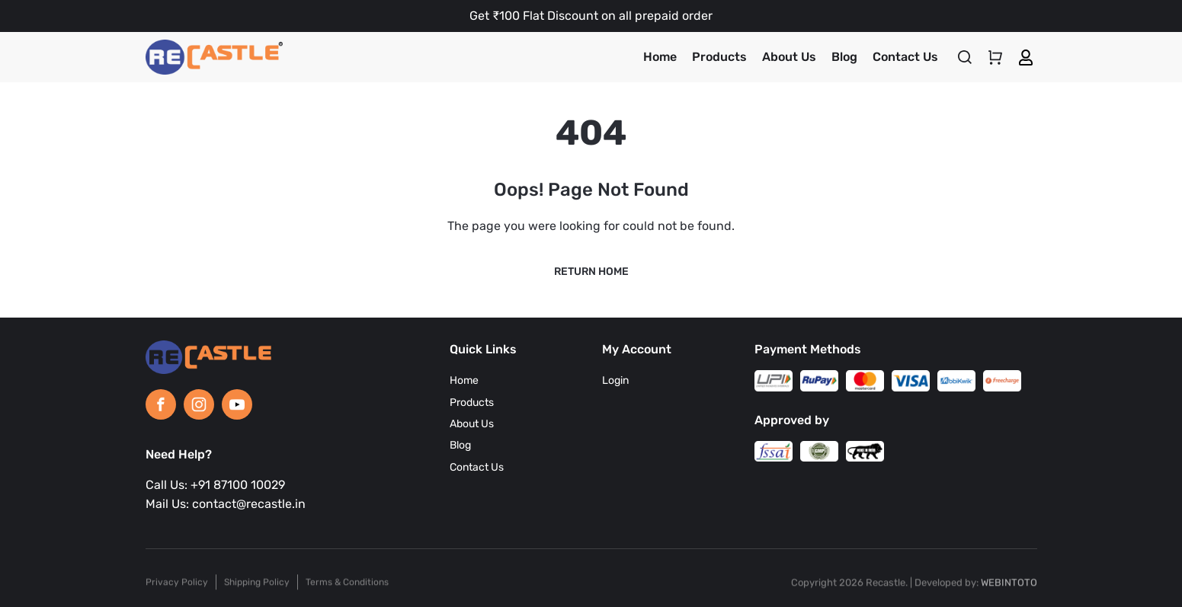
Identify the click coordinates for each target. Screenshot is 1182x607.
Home (660, 57)
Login (615, 380)
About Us (789, 57)
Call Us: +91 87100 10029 (215, 485)
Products (719, 57)
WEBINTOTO (1009, 587)
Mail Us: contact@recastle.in (226, 504)
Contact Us (905, 57)
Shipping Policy (257, 587)
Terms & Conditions (347, 587)
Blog (844, 57)
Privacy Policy (177, 587)
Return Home (591, 271)
